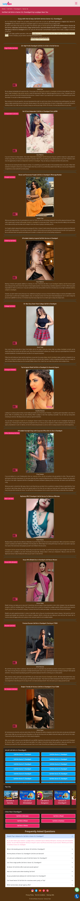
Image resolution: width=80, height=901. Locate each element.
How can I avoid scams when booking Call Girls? (21, 871)
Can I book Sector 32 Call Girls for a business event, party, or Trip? (26, 880)
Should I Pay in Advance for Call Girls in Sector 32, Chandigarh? (25, 836)
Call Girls (9, 9)
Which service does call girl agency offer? (19, 885)
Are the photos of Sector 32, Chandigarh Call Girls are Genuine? (25, 853)
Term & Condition (40, 895)
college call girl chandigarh (50, 357)
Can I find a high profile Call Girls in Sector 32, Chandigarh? (24, 862)
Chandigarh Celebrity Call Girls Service (62, 283)
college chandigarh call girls (64, 349)
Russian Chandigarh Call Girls (49, 676)
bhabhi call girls (9, 609)
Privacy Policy (30, 895)
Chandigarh (17, 9)
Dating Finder (47, 899)
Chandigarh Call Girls (10, 549)
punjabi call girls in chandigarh (30, 222)
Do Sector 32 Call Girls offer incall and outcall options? (22, 867)
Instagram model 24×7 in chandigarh (23, 420)
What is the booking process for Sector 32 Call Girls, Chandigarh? (26, 849)
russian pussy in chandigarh (64, 668)
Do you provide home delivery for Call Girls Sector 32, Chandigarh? (26, 876)
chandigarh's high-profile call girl (19, 93)
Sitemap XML (50, 895)
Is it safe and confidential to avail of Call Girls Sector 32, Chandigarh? (27, 858)
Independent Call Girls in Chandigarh (31, 160)
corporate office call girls (39, 476)
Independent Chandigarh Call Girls (38, 156)
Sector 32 (25, 9)
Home (3, 9)
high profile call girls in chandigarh (47, 91)
